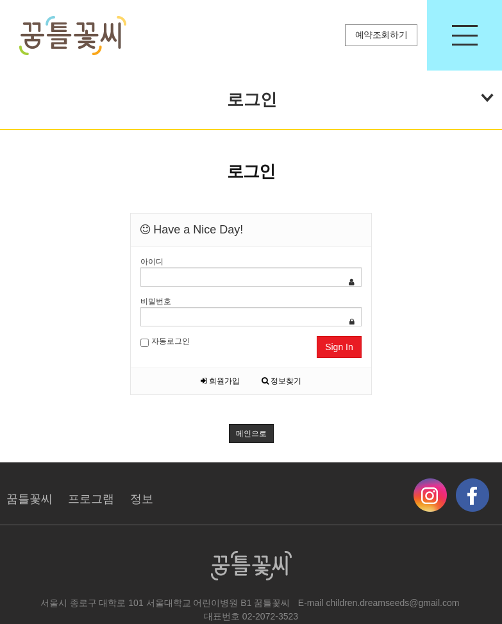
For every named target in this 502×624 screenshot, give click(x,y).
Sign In (339, 347)
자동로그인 (164, 342)
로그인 (360, 97)
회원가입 (220, 380)
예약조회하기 (381, 35)
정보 (141, 499)
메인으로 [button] (251, 433)
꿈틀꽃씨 (29, 499)
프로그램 (91, 499)
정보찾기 (281, 380)
